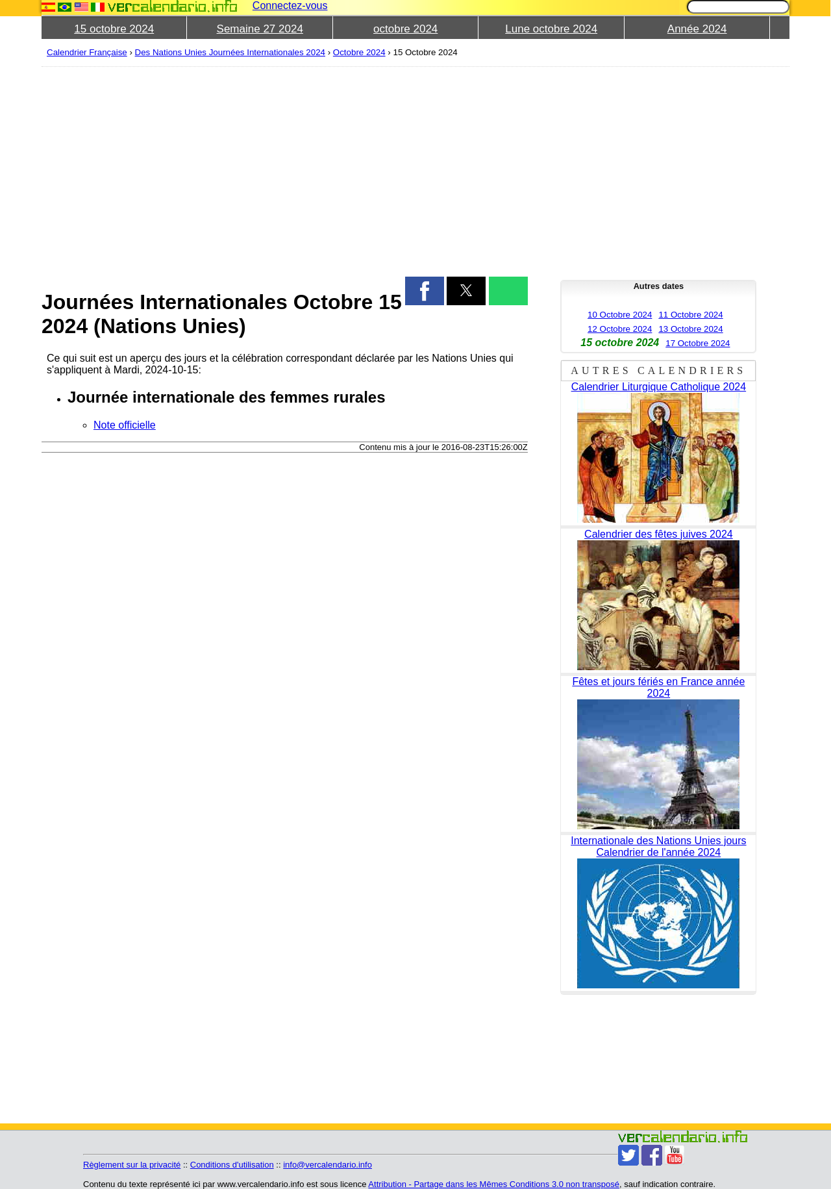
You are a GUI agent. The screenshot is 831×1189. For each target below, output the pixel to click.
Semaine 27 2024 (260, 29)
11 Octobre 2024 (690, 314)
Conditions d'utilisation (232, 1165)
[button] (424, 291)
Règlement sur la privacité (131, 1165)
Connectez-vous (290, 5)
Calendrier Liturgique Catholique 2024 (659, 386)
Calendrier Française (87, 52)
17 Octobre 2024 (697, 343)
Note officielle (124, 425)
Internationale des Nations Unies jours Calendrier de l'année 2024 (658, 846)
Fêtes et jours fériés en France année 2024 (658, 687)
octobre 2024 (405, 29)
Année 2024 (697, 29)
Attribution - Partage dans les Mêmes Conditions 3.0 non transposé (493, 1184)
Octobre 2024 (359, 52)
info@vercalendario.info (327, 1165)
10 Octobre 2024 (620, 314)
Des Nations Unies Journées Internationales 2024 (230, 52)
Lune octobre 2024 (551, 29)
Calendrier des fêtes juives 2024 (658, 534)
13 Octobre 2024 (690, 329)
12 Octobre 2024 (620, 329)
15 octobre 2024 (114, 29)
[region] (285, 170)
